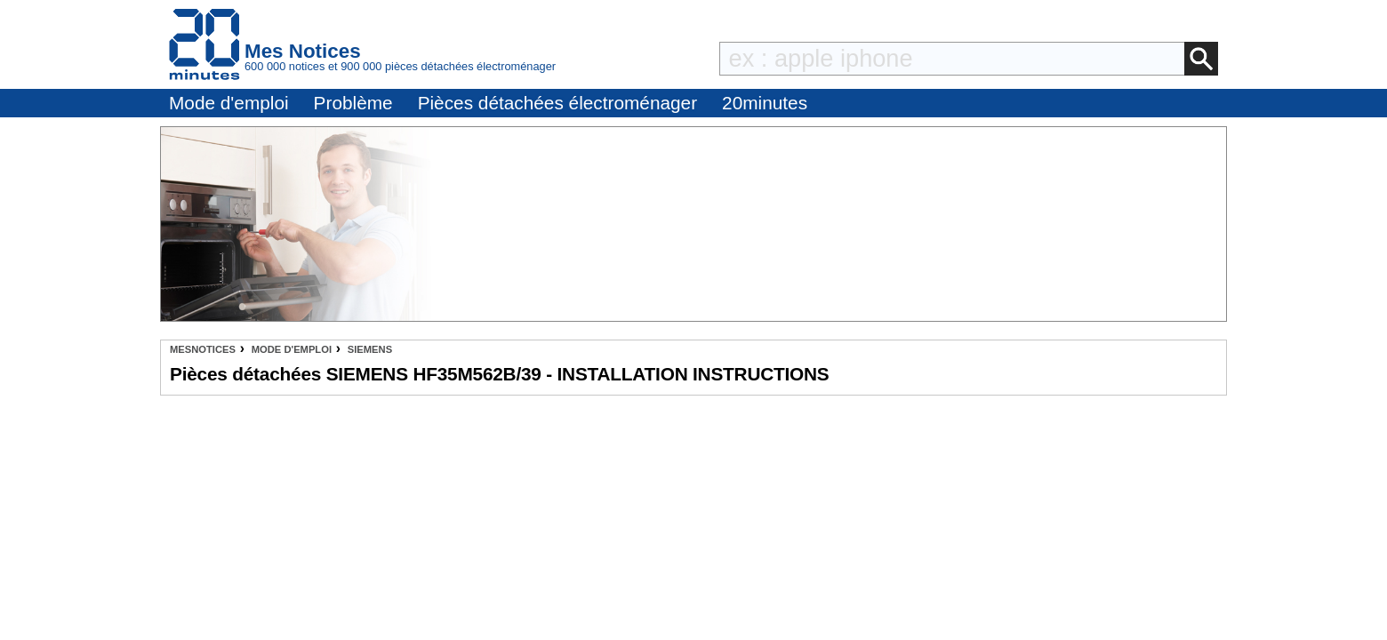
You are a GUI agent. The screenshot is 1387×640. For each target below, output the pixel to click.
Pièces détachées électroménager (557, 102)
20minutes (764, 102)
